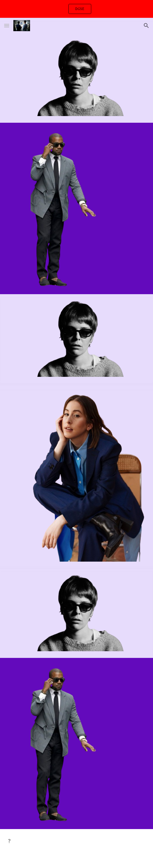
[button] (6, 25)
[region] (76, 9)
